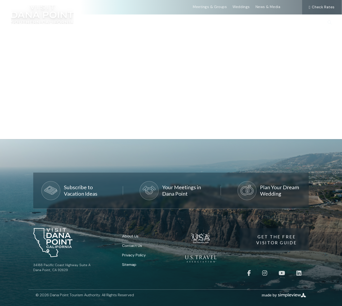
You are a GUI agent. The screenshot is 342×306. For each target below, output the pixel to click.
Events (163, 22)
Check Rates (322, 7)
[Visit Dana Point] (42, 16)
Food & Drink (236, 22)
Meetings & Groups (210, 7)
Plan (311, 22)
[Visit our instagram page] (264, 273)
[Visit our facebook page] (249, 273)
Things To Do (196, 22)
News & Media (268, 7)
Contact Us (132, 245)
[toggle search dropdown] (329, 23)
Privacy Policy (134, 255)
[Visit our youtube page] (282, 273)
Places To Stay (278, 22)
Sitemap (129, 264)
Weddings (241, 7)
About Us (130, 236)
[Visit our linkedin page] (298, 273)
